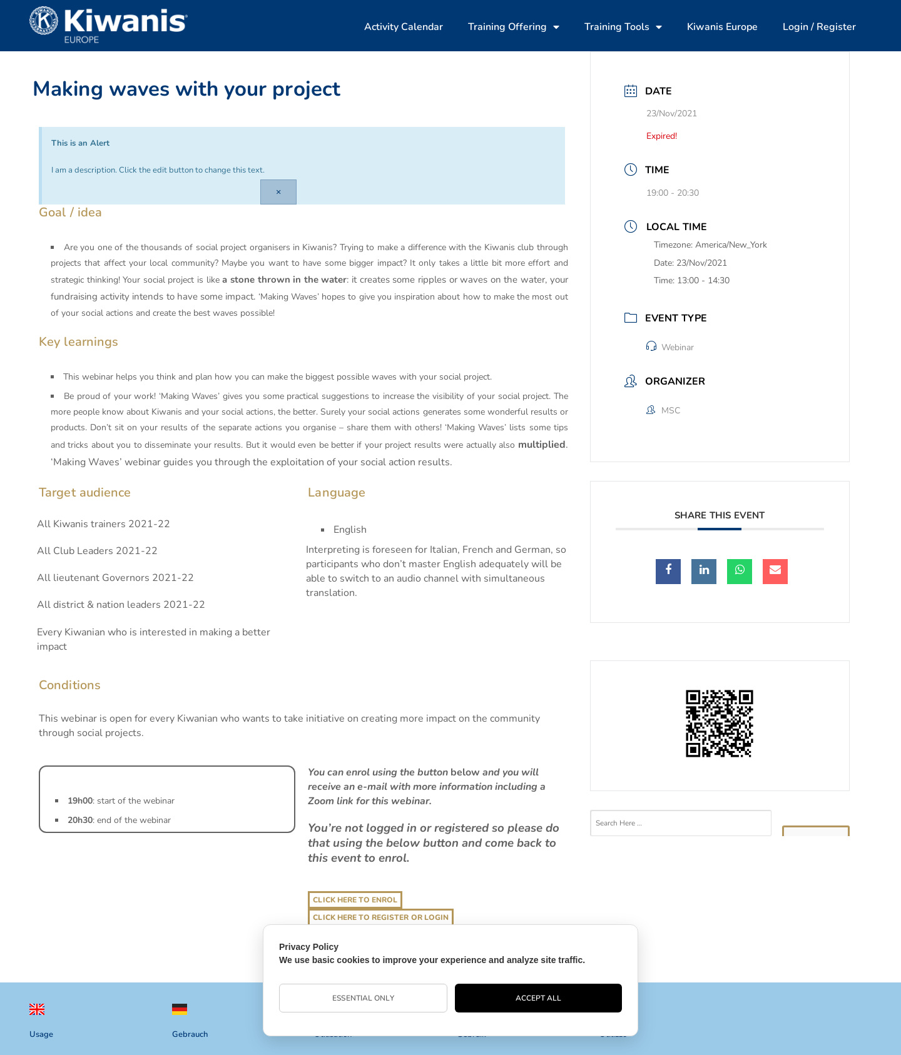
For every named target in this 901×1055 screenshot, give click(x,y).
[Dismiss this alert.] (278, 191)
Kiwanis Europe (722, 27)
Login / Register (819, 27)
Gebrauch (190, 1034)
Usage (41, 1034)
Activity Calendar (403, 27)
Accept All (539, 998)
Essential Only (363, 998)
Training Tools (623, 27)
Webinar (670, 347)
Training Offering (513, 27)
